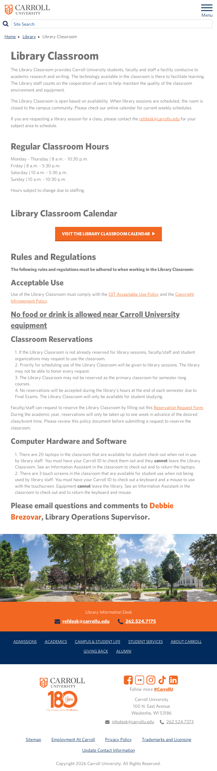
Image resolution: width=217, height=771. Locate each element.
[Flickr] (139, 679)
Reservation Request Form (178, 407)
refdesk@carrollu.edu (159, 118)
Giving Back (96, 651)
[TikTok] (162, 679)
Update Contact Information (108, 750)
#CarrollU (163, 689)
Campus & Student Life (97, 641)
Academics (56, 641)
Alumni (123, 651)
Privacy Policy (118, 739)
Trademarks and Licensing (166, 739)
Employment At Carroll (73, 739)
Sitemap (33, 739)
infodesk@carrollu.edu (133, 721)
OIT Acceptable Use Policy (133, 294)
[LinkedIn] (173, 679)
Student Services (145, 641)
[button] (206, 760)
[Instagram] (150, 679)
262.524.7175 (140, 621)
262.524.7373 (180, 721)
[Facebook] (128, 679)
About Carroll (186, 641)
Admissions (25, 641)
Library (29, 36)
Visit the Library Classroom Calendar (106, 233)
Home (10, 36)
